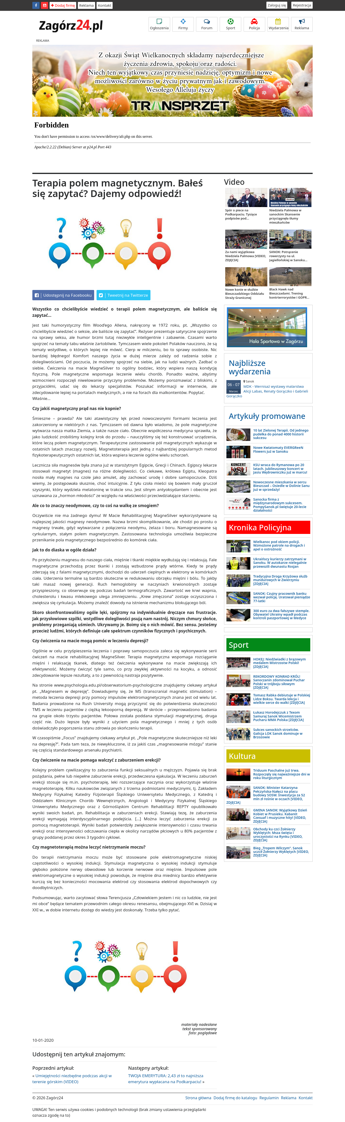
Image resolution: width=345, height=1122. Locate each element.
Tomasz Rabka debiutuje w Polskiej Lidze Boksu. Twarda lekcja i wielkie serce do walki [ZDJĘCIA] (281, 699)
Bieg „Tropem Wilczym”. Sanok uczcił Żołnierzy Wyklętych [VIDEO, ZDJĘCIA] (281, 852)
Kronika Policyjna (260, 527)
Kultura (242, 756)
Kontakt (104, 5)
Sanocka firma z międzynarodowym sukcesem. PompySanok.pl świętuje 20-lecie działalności (279, 505)
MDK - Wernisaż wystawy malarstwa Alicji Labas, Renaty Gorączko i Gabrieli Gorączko (268, 388)
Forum (206, 24)
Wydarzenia (279, 24)
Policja (254, 24)
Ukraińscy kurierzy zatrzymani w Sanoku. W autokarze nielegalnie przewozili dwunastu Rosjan (280, 563)
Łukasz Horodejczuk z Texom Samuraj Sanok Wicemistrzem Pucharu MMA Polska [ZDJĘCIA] (278, 716)
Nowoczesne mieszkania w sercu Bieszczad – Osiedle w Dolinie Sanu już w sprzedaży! (281, 486)
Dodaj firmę (63, 5)
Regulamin (269, 1097)
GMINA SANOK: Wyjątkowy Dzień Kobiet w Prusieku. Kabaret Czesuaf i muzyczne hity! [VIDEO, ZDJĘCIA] (280, 815)
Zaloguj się (277, 5)
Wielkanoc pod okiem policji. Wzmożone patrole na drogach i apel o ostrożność (279, 545)
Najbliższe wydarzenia (250, 367)
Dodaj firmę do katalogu (235, 1097)
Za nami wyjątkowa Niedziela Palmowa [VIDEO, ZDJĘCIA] (245, 256)
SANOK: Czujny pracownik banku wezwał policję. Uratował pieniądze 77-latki (281, 597)
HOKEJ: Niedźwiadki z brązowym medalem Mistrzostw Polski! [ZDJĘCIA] (279, 663)
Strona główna (198, 1097)
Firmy (183, 24)
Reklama (86, 5)
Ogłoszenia (159, 24)
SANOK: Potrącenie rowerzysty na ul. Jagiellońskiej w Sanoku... (288, 256)
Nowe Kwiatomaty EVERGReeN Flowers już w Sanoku (278, 449)
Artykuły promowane (267, 416)
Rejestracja (302, 5)
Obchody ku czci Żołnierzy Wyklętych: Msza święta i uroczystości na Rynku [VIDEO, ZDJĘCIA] (278, 834)
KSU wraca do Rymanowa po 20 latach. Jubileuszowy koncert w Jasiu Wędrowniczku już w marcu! (280, 468)
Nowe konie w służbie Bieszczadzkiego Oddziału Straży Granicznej (244, 293)
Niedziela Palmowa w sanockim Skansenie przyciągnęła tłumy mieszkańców (285, 216)
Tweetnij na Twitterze (123, 295)
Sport (230, 24)
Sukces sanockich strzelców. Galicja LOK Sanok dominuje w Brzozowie (278, 733)
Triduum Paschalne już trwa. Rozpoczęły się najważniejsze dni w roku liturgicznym (281, 774)
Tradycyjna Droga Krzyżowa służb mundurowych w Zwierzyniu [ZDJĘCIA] (280, 580)
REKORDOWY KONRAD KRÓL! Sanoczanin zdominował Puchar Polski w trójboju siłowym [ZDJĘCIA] (279, 682)
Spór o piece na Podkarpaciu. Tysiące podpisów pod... (241, 214)
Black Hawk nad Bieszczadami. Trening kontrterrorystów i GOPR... (289, 293)
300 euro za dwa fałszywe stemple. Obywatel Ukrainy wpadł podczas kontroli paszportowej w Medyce (281, 614)
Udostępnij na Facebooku (63, 295)
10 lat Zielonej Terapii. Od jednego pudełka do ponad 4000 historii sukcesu (281, 434)
